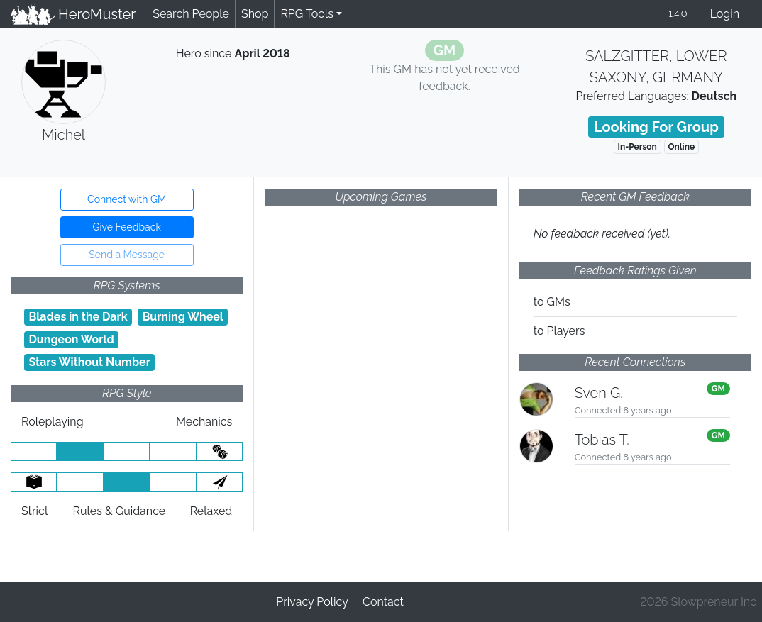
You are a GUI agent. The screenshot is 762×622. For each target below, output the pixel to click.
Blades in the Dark (77, 316)
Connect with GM (126, 199)
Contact (383, 602)
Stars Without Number (89, 362)
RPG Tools (306, 14)
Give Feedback (126, 227)
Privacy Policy (312, 602)
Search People (191, 14)
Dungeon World (71, 339)
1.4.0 (677, 14)
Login (724, 14)
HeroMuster (73, 14)
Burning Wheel (182, 316)
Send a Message (127, 254)
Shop (254, 14)
